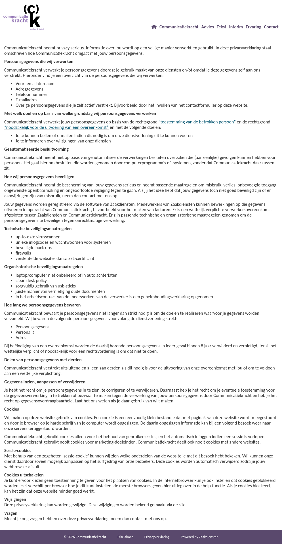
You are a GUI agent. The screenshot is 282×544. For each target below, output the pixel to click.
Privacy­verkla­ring (157, 537)
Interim (236, 27)
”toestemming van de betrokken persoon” (197, 122)
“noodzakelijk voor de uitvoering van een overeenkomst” (56, 127)
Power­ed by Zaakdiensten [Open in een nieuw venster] (199, 537)
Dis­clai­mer (125, 537)
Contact (271, 27)
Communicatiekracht (179, 27)
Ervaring (253, 27)
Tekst (221, 27)
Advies (207, 27)
